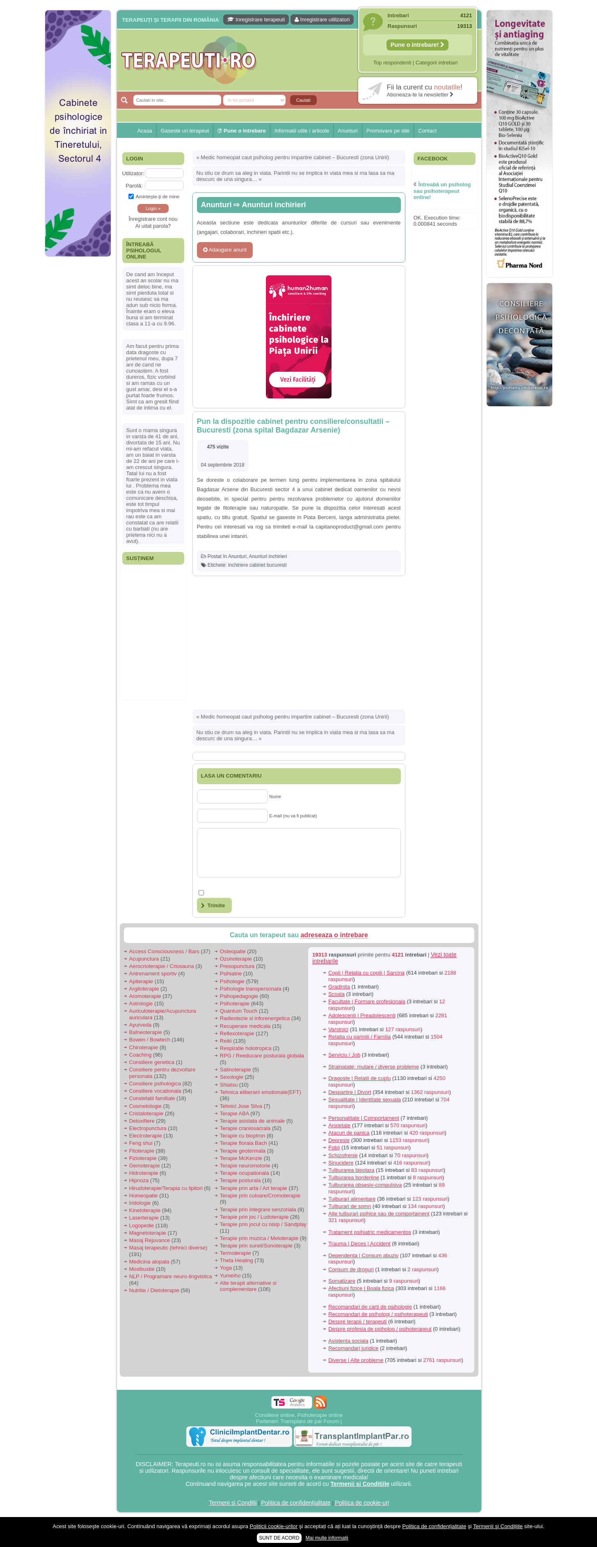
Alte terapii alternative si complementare (248, 1286)
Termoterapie (235, 1253)
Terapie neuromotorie (245, 1166)
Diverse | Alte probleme (355, 1360)
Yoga (226, 1268)
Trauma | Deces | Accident (359, 1243)
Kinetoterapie (145, 1210)
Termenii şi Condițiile (498, 1526)
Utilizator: (133, 173)
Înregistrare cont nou (152, 219)
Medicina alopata (149, 1262)
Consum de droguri (351, 1269)
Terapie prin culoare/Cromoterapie (260, 1195)
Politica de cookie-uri (362, 1502)
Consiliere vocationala (155, 1091)
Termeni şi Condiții (233, 1502)
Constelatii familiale (152, 1098)
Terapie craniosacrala (245, 1128)
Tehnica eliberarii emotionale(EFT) (260, 1092)
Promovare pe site (388, 131)
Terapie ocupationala (244, 1173)
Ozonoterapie (236, 959)
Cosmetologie (145, 1106)
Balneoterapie (145, 1032)
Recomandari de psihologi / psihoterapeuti (378, 1314)
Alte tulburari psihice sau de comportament (378, 1214)
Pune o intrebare (241, 131)
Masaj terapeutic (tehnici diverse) (168, 1248)
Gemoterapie (144, 1166)
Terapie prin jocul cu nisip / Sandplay (263, 1224)
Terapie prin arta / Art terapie (253, 1188)
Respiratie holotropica (246, 1048)
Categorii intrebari (437, 63)
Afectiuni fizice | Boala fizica (361, 1288)
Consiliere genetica (152, 1062)
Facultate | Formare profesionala (366, 1001)
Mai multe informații (327, 1538)
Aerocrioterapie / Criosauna (161, 966)
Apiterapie (141, 981)
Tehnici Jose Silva (241, 1106)
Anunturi (347, 131)
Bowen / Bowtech (149, 1040)
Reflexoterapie (237, 1033)
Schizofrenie (343, 1155)
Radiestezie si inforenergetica (255, 1018)
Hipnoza (139, 1180)
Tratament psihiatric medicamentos (369, 1232)
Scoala (336, 994)
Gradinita (339, 987)
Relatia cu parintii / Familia (359, 1037)
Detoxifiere (142, 1121)
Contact (427, 131)
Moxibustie (142, 1269)
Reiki (226, 1041)
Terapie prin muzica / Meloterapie (259, 1238)
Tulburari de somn (349, 1206)
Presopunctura (237, 966)
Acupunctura (144, 959)
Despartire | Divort (349, 1092)
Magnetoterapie (147, 1233)
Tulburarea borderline (353, 1177)
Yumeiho (230, 1275)
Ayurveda (140, 1025)
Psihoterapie (234, 1003)
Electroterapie (145, 1136)
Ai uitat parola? (153, 226)
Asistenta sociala (348, 1341)
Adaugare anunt (225, 250)
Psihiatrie (231, 973)
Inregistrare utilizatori (322, 19)
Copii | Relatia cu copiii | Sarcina (366, 973)
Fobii (334, 1147)
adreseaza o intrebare (334, 934)
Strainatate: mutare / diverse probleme (373, 1067)
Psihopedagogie (239, 996)
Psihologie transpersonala (250, 989)
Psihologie (232, 981)
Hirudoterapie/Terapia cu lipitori (166, 1188)
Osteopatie (233, 951)
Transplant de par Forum (310, 1421)
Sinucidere (340, 1163)
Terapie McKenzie (241, 1158)
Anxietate (339, 1125)
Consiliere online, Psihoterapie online (299, 1415)
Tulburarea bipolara (351, 1170)
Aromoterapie (145, 996)
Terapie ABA (234, 1113)
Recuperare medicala (245, 1026)
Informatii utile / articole (301, 131)
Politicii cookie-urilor (274, 1526)
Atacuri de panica (348, 1133)
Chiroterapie (143, 1047)
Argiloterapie (144, 989)
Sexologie (231, 1077)
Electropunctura (148, 1128)
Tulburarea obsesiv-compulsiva (365, 1185)
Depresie (339, 1140)
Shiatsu (229, 1085)
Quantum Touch (239, 1011)
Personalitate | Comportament (363, 1118)
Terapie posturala (240, 1180)
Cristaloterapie (146, 1113)
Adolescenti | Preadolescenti (362, 1015)
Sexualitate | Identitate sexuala (364, 1099)
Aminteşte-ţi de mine (154, 196)
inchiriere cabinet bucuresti (257, 565)
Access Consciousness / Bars (164, 951)
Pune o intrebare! (418, 44)
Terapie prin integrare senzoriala (258, 1209)
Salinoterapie (235, 1069)
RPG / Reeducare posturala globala (262, 1056)
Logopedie (141, 1225)
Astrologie (141, 1003)
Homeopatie (143, 1195)
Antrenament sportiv (153, 973)
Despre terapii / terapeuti (357, 1321)
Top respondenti (392, 63)
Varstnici (338, 1029)
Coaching (140, 1055)
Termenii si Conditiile (359, 1484)
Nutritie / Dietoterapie (154, 1290)
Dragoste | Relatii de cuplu (359, 1078)
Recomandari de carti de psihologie (370, 1307)
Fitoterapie (141, 1151)
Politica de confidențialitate (295, 1502)
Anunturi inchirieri (274, 205)
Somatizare (341, 1281)
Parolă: (134, 186)
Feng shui (141, 1143)
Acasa (144, 131)
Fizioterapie (143, 1158)
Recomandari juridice (353, 1348)
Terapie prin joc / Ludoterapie (254, 1217)
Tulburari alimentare (351, 1199)
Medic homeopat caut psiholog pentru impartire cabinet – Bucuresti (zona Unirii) (295, 157)
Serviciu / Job (344, 1055)
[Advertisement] (78, 386)
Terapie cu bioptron (242, 1136)
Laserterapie (144, 1218)
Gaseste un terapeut (185, 131)
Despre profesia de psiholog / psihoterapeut (380, 1329)
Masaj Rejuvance (149, 1240)
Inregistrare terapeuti (256, 19)
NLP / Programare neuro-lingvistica (170, 1276)
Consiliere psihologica (155, 1083)
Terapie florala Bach (243, 1143)
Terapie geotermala (242, 1151)
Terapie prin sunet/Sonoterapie (256, 1246)
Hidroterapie (143, 1173)
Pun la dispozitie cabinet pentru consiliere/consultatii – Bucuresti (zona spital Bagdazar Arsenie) (293, 425)
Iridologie (140, 1203)
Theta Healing (236, 1260)
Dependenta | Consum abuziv (363, 1255)
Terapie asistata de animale (252, 1121)
